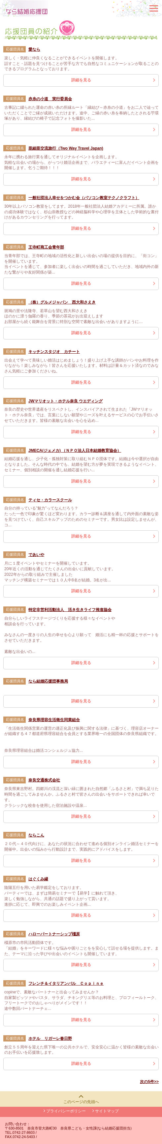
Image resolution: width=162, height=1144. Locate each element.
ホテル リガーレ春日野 (50, 1038)
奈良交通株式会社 (44, 780)
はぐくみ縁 (38, 879)
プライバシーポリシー (65, 1111)
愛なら (34, 49)
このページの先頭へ (81, 1102)
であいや (36, 554)
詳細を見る (81, 80)
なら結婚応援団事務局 (48, 681)
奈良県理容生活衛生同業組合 (54, 720)
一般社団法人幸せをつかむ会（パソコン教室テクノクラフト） (83, 197)
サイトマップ (105, 1111)
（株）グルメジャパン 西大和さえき (62, 302)
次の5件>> (149, 1081)
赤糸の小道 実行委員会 (50, 99)
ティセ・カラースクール (50, 500)
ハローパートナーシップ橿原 (54, 934)
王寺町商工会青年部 (46, 247)
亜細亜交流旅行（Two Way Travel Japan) (65, 148)
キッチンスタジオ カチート (54, 351)
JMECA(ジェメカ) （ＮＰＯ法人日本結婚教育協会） (74, 450)
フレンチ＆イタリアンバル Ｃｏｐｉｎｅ (66, 983)
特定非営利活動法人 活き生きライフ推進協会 (70, 609)
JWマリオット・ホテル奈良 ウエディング (65, 401)
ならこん (36, 835)
